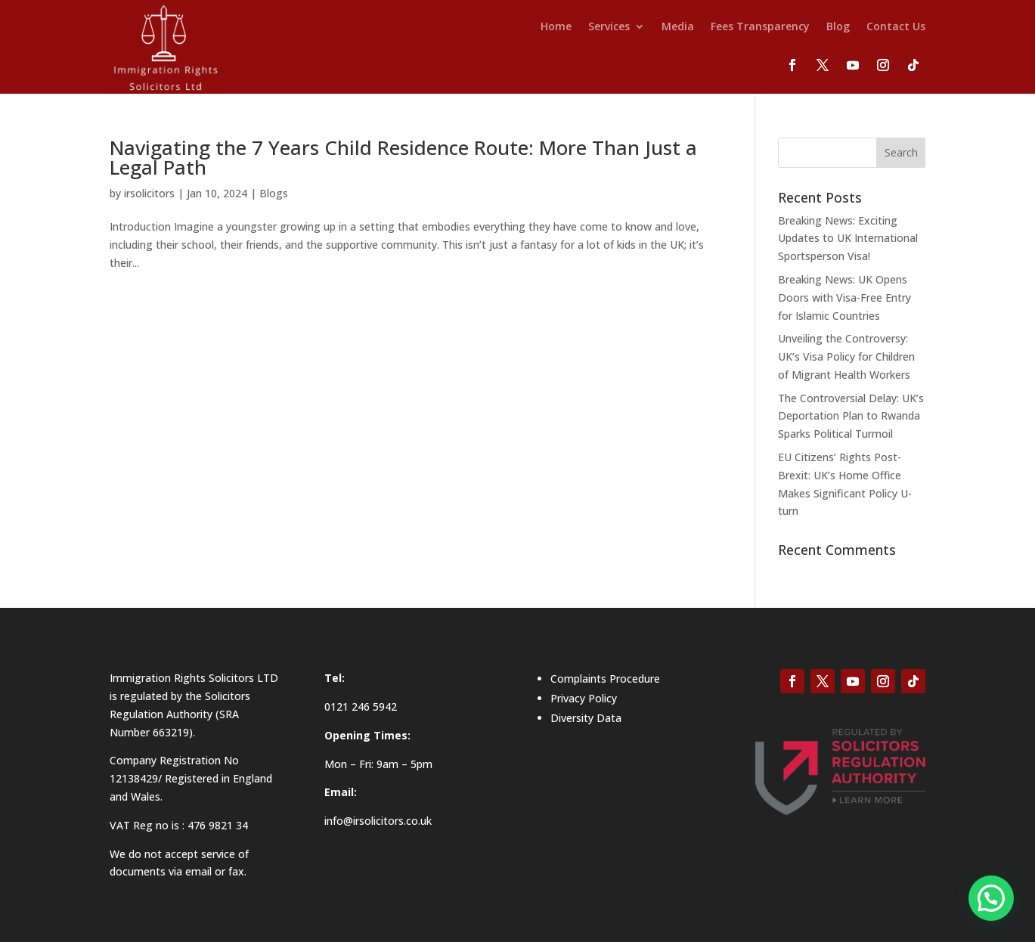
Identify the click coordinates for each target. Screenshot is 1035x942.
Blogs (273, 193)
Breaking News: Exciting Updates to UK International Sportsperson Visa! (848, 238)
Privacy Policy (583, 698)
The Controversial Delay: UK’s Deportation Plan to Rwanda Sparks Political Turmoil (851, 416)
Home (556, 27)
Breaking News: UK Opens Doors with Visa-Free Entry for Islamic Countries (844, 297)
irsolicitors (149, 193)
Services (609, 27)
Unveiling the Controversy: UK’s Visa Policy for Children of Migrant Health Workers (846, 356)
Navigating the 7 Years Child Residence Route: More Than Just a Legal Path (403, 157)
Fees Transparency (760, 27)
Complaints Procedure (605, 678)
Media (678, 27)
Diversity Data (585, 718)
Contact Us (895, 27)
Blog (838, 27)
